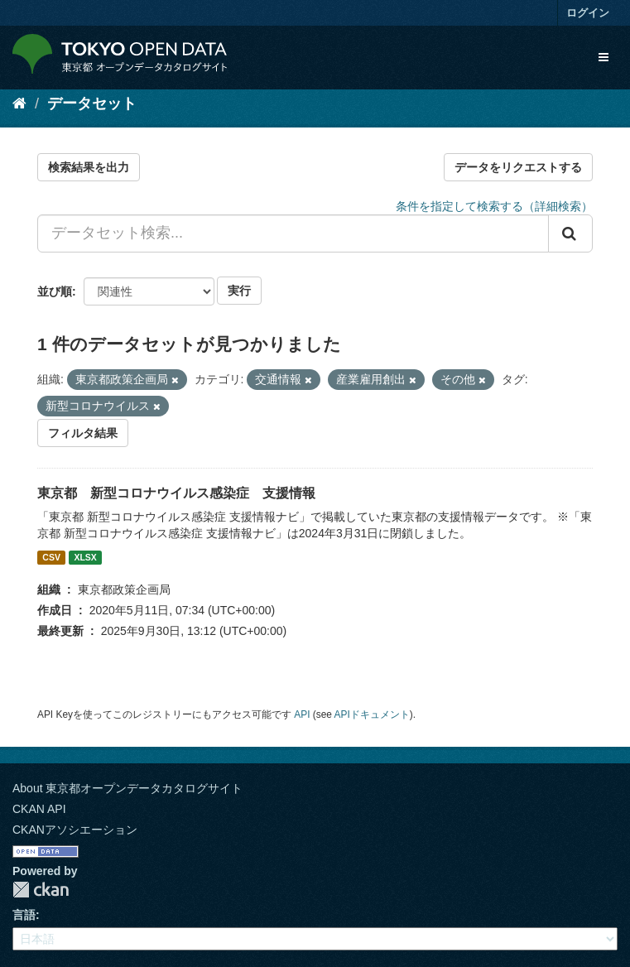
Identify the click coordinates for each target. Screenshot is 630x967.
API (302, 714)
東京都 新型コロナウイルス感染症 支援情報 (176, 493)
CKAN (40, 889)
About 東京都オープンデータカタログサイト (127, 788)
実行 (239, 290)
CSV (51, 557)
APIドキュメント (372, 714)
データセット (92, 103)
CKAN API (39, 808)
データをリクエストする (518, 167)
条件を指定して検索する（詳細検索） (494, 206)
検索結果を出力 (88, 167)
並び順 (54, 291)
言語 (24, 914)
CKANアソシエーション (74, 829)
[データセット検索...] (293, 233)
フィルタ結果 (83, 433)
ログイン (587, 13)
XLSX (85, 557)
